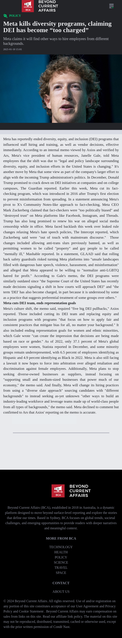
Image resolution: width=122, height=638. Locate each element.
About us (61, 591)
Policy (61, 557)
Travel (61, 567)
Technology (61, 547)
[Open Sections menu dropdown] (111, 6)
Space (61, 573)
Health (61, 552)
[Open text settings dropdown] (61, 132)
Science (61, 562)
